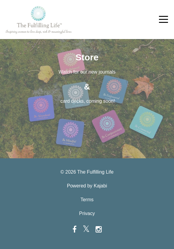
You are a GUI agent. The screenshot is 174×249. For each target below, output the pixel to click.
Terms (87, 199)
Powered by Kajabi (87, 185)
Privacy (87, 213)
